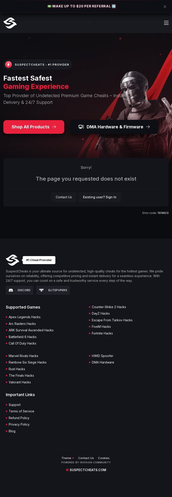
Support (15, 404)
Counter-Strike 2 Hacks (109, 307)
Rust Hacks (17, 369)
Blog (12, 431)
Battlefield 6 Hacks (23, 336)
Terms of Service (21, 411)
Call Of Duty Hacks (22, 343)
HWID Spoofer (102, 355)
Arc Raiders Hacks (22, 323)
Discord (20, 290)
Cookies (104, 458)
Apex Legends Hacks (25, 317)
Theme (67, 458)
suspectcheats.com (86, 470)
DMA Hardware (103, 362)
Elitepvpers (53, 290)
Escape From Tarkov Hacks (112, 320)
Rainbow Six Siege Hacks (28, 362)
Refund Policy (19, 418)
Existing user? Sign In (99, 197)
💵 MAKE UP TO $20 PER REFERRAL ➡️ (81, 6)
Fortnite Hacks (102, 333)
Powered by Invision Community (86, 462)
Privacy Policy (19, 424)
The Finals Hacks (21, 375)
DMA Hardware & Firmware (114, 126)
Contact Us (64, 197)
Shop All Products (34, 126)
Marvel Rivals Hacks (23, 355)
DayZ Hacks (101, 313)
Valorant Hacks (20, 382)
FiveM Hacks (101, 326)
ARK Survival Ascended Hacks (31, 330)
